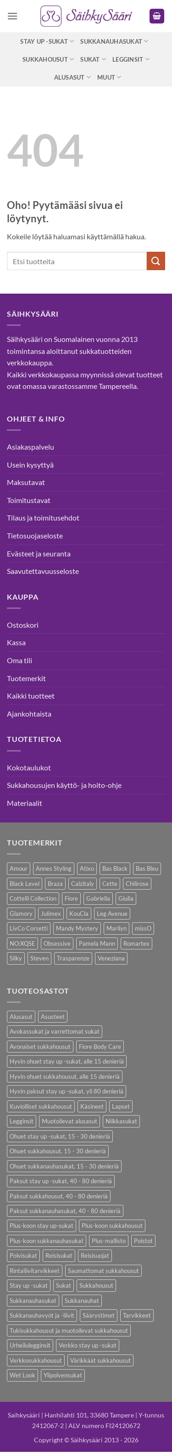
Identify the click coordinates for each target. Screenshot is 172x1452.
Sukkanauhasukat (114, 41)
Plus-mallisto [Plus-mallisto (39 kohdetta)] (109, 1240)
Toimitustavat (28, 500)
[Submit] (156, 261)
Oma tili (19, 660)
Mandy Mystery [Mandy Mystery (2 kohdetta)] (77, 928)
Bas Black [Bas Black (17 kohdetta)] (115, 868)
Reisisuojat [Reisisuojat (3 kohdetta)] (95, 1255)
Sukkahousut (48, 59)
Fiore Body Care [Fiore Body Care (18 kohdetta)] (100, 1046)
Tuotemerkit (26, 678)
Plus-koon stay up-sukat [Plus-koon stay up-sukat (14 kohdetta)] (41, 1225)
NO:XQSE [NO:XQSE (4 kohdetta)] (22, 943)
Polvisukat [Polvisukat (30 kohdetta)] (23, 1255)
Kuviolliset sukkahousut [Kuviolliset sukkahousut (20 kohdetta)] (41, 1106)
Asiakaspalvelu (30, 446)
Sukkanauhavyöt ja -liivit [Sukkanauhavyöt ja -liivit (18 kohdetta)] (42, 1315)
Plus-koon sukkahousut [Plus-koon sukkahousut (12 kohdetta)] (112, 1225)
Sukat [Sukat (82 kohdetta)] (63, 1285)
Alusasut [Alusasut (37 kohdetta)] (21, 1016)
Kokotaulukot (29, 767)
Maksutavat (26, 482)
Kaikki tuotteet (31, 695)
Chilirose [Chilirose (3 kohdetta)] (137, 883)
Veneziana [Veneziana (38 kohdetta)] (111, 958)
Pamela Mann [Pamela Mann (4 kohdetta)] (97, 943)
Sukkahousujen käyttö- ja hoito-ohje (64, 785)
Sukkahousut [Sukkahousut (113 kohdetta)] (96, 1285)
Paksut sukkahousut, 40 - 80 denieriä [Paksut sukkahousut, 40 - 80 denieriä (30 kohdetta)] (59, 1196)
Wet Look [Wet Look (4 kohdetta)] (22, 1375)
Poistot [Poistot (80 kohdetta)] (143, 1240)
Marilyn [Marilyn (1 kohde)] (116, 928)
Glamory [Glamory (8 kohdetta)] (21, 913)
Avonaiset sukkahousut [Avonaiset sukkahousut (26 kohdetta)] (40, 1046)
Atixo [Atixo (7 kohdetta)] (87, 868)
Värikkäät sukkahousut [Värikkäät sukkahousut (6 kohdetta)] (100, 1360)
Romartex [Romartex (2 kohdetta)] (136, 943)
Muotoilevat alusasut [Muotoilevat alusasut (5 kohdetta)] (69, 1121)
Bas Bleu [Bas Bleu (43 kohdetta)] (147, 868)
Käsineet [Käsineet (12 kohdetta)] (92, 1106)
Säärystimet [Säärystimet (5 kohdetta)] (99, 1315)
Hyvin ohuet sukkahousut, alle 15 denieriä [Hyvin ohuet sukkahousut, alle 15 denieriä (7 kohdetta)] (65, 1076)
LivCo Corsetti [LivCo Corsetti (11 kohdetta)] (29, 928)
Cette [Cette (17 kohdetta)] (109, 883)
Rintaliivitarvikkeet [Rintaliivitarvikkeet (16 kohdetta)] (35, 1270)
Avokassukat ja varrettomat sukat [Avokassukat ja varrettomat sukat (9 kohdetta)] (55, 1031)
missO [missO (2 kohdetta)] (143, 928)
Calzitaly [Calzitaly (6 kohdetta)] (82, 883)
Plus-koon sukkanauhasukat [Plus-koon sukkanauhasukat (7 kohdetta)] (46, 1240)
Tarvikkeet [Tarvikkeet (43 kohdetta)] (137, 1315)
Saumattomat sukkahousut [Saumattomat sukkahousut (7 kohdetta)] (103, 1270)
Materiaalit (24, 802)
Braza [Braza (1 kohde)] (55, 883)
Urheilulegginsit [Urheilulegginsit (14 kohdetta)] (30, 1345)
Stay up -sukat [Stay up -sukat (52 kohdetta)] (29, 1285)
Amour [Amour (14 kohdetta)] (19, 868)
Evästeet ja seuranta (39, 553)
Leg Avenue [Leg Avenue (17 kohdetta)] (112, 913)
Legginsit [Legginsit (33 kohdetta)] (21, 1121)
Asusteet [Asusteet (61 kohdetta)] (53, 1016)
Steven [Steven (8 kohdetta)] (39, 958)
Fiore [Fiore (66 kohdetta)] (71, 898)
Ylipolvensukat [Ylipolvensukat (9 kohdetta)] (63, 1375)
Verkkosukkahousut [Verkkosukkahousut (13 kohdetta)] (36, 1360)
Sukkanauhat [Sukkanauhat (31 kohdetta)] (82, 1300)
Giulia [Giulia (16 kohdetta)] (125, 898)
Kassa (16, 642)
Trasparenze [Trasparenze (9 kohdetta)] (73, 958)
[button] (12, 16)
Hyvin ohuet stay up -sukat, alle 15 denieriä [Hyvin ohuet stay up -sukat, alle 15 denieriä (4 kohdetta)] (67, 1061)
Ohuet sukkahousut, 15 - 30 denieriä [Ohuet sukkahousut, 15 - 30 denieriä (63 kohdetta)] (58, 1151)
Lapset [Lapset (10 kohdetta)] (121, 1106)
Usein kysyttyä (30, 464)
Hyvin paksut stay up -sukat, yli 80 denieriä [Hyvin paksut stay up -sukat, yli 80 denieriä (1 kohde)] (66, 1091)
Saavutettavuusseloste (43, 571)
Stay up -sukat (47, 41)
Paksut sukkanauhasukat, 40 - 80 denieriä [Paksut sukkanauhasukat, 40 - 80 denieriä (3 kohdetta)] (65, 1211)
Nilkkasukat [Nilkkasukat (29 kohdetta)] (121, 1121)
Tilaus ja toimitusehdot (43, 517)
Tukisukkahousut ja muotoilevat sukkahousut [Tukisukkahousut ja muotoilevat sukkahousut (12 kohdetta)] (69, 1330)
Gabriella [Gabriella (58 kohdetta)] (98, 898)
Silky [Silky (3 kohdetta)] (16, 958)
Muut (109, 77)
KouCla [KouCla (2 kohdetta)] (79, 913)
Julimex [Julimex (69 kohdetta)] (51, 913)
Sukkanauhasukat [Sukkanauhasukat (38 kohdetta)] (33, 1300)
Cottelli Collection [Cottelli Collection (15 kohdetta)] (33, 898)
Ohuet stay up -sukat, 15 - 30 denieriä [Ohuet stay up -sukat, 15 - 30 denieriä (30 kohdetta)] (60, 1136)
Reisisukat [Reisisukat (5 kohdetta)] (58, 1255)
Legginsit (131, 59)
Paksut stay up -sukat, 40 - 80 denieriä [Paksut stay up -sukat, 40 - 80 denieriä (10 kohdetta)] (61, 1181)
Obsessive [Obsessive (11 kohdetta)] (57, 943)
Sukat (93, 59)
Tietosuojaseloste (35, 535)
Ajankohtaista (29, 713)
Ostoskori (23, 624)
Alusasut (72, 77)
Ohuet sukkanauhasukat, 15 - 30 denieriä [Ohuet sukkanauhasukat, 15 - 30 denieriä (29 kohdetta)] (64, 1166)
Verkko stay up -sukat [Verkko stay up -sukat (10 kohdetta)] (88, 1345)
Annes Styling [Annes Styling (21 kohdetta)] (54, 868)
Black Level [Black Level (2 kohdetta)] (24, 883)
